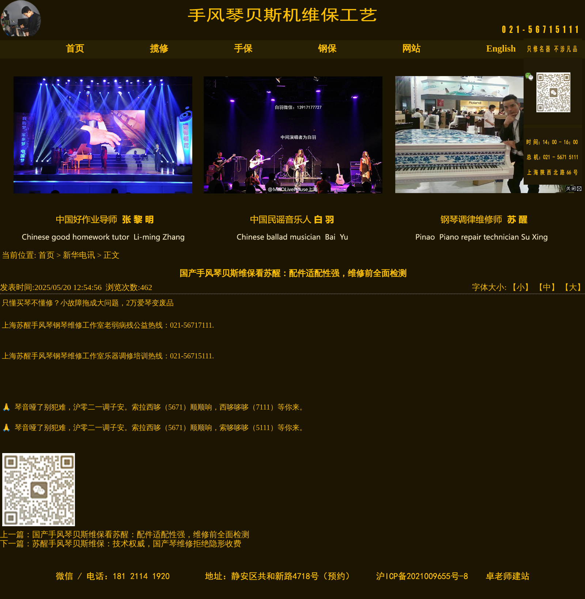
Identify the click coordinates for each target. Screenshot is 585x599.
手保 (243, 48)
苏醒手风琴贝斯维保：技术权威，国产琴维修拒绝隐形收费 (136, 543)
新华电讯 (79, 255)
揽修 (159, 48)
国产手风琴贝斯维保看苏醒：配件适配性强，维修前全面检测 (140, 534)
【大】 (573, 287)
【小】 (521, 287)
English (501, 48)
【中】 (547, 287)
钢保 (327, 48)
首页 (75, 48)
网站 (411, 48)
